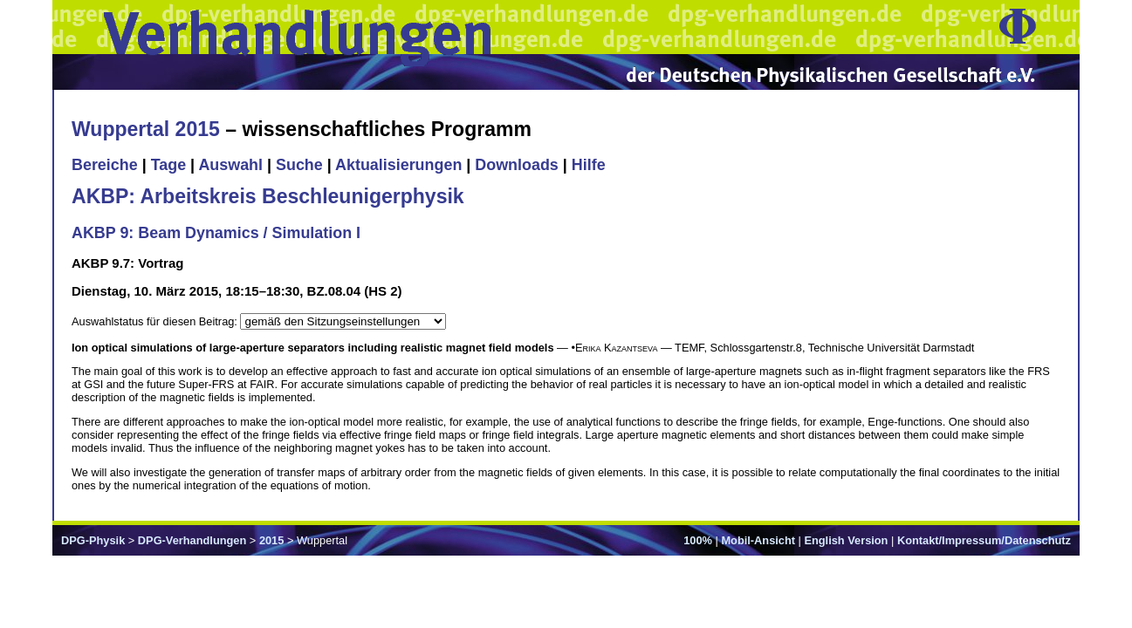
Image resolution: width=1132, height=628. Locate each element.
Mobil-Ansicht (758, 540)
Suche (299, 165)
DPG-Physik (93, 540)
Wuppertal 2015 (146, 129)
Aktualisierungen (398, 165)
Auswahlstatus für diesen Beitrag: (156, 321)
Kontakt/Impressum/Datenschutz (984, 540)
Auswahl (230, 165)
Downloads (517, 165)
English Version (846, 540)
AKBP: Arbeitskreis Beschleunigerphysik (268, 196)
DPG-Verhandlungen (192, 540)
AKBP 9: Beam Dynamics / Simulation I (216, 233)
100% (697, 540)
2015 (271, 540)
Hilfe (589, 165)
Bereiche (105, 165)
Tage (168, 165)
